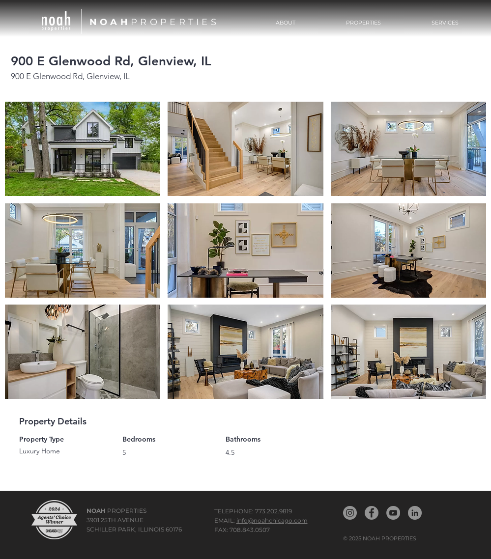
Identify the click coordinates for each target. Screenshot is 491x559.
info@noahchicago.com (272, 520)
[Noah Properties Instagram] (350, 513)
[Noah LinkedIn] (415, 513)
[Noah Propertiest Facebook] (371, 513)
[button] (363, 22)
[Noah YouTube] (393, 513)
